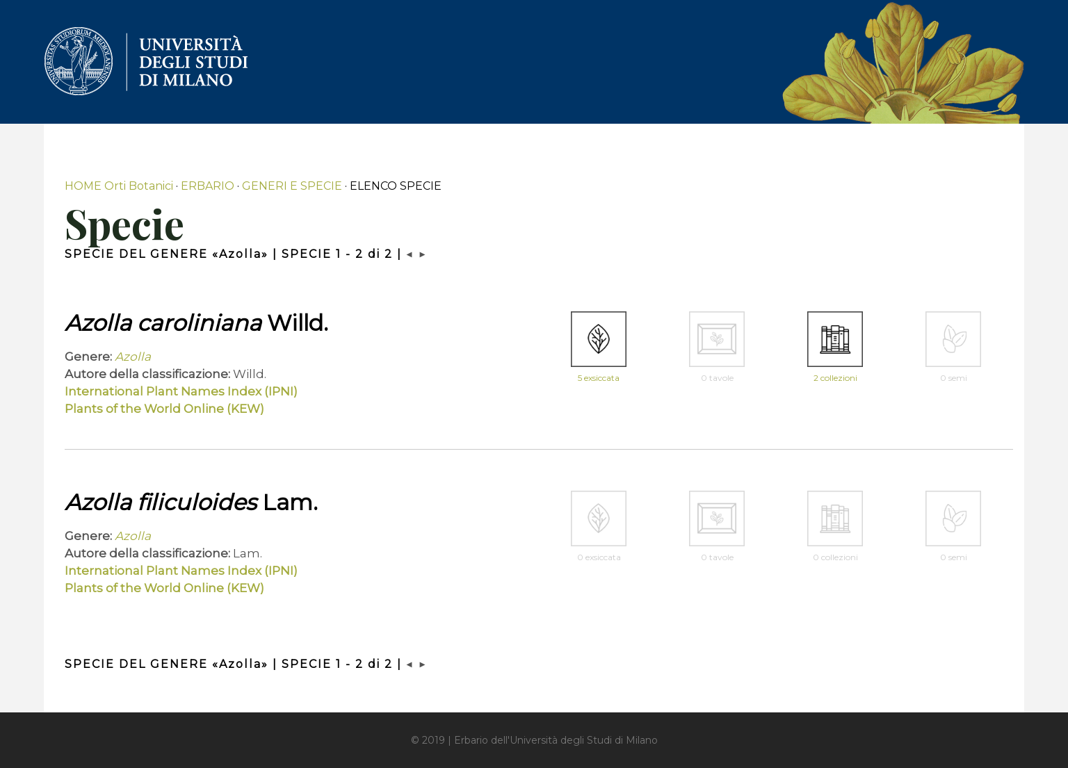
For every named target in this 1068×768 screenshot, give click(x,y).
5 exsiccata (599, 378)
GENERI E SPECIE (292, 186)
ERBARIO (207, 186)
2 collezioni (835, 378)
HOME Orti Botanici (119, 186)
